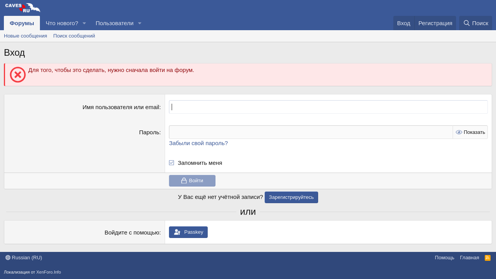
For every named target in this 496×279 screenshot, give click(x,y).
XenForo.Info (48, 272)
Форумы (22, 23)
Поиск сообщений (74, 36)
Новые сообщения (25, 36)
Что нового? (62, 23)
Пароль (149, 132)
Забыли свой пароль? (198, 143)
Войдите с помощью (132, 232)
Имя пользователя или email (121, 107)
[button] (84, 23)
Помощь (444, 257)
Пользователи (115, 23)
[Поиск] (475, 23)
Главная (469, 257)
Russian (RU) (23, 257)
